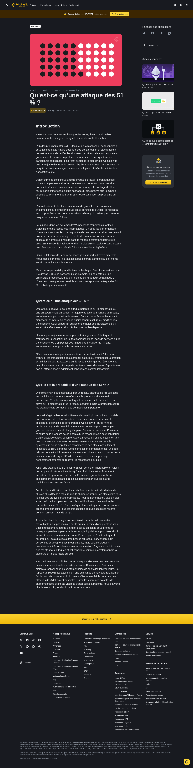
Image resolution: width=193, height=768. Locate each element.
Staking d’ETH (89, 664)
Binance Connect (121, 662)
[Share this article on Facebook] (152, 33)
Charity (86, 678)
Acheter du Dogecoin (123, 723)
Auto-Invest (88, 660)
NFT (85, 667)
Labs (117, 658)
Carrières (56, 642)
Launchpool (88, 657)
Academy (87, 649)
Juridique (56, 657)
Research (87, 675)
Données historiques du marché (158, 652)
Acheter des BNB (121, 715)
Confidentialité (58, 672)
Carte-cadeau (89, 653)
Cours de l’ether (121, 691)
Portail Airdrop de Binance (156, 699)
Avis (54, 690)
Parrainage (150, 642)
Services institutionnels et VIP (126, 655)
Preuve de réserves (153, 656)
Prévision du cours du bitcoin (126, 705)
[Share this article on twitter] (143, 33)
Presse (55, 653)
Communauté (58, 683)
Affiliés (148, 639)
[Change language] (181, 5)
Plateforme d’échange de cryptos (97, 639)
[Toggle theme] (187, 5)
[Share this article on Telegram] (160, 33)
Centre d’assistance (153, 675)
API (147, 688)
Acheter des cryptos (92, 642)
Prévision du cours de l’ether (126, 708)
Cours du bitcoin (121, 688)
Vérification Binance (153, 691)
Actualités (57, 649)
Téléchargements (60, 694)
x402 (117, 665)
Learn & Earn (120, 678)
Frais (148, 684)
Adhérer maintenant (120, 14)
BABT (86, 671)
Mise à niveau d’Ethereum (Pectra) (128, 695)
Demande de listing (122, 651)
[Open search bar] (174, 5)
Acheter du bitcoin (122, 712)
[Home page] (19, 5)
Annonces (57, 646)
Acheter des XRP (121, 719)
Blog (54, 680)
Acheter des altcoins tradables (127, 730)
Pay (85, 646)
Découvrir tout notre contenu (96, 619)
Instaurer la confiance (61, 676)
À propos (56, 639)
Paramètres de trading (154, 695)
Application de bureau (61, 698)
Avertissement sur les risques (64, 687)
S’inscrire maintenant (158, 182)
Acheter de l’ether (122, 726)
